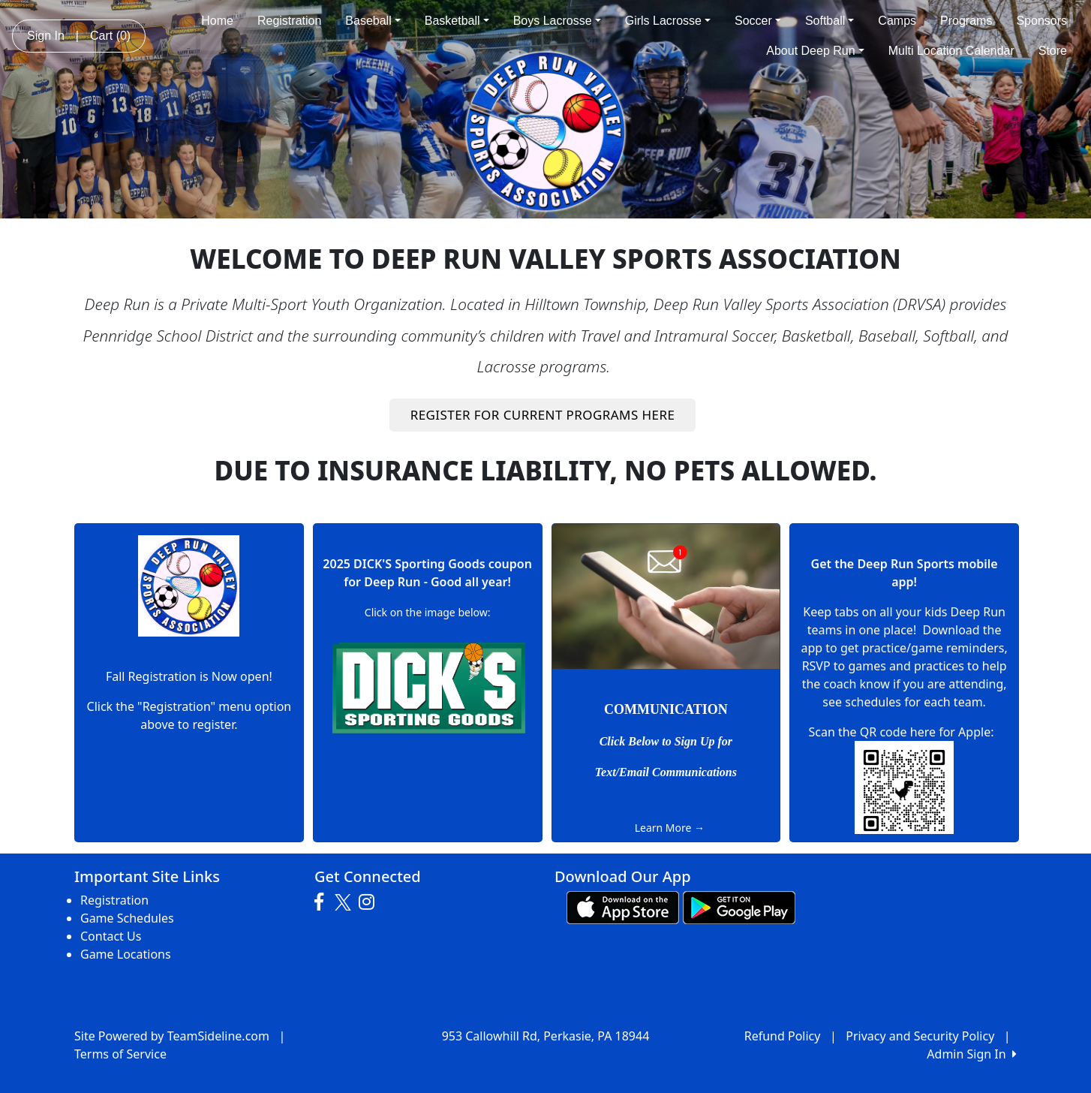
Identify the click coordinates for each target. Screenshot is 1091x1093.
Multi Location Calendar (951, 50)
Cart (110, 35)
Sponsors (1041, 20)
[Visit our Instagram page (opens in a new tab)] (370, 902)
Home (217, 20)
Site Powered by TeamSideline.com (171, 1036)
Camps (897, 20)
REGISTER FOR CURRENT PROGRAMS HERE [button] (542, 414)
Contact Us (110, 936)
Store (1052, 50)
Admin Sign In (972, 1054)
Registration (289, 20)
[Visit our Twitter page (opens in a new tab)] (345, 902)
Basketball (457, 20)
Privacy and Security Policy (920, 1036)
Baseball (372, 20)
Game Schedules (127, 918)
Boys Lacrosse (557, 20)
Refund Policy (782, 1036)
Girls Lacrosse (668, 20)
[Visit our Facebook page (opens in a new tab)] (322, 902)
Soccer (758, 20)
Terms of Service (120, 1054)
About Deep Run (815, 50)
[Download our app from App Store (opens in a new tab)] (623, 906)
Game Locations (125, 954)
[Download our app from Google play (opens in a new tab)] (739, 906)
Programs (966, 20)
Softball (829, 20)
